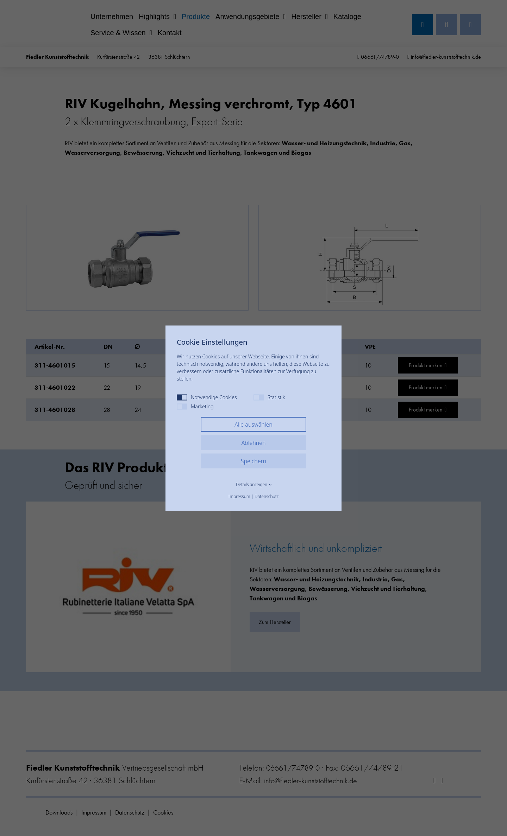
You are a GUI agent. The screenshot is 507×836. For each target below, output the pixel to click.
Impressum (239, 496)
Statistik (269, 397)
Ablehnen (253, 442)
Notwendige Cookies (207, 397)
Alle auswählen (253, 424)
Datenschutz (266, 496)
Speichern (254, 461)
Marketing (195, 406)
